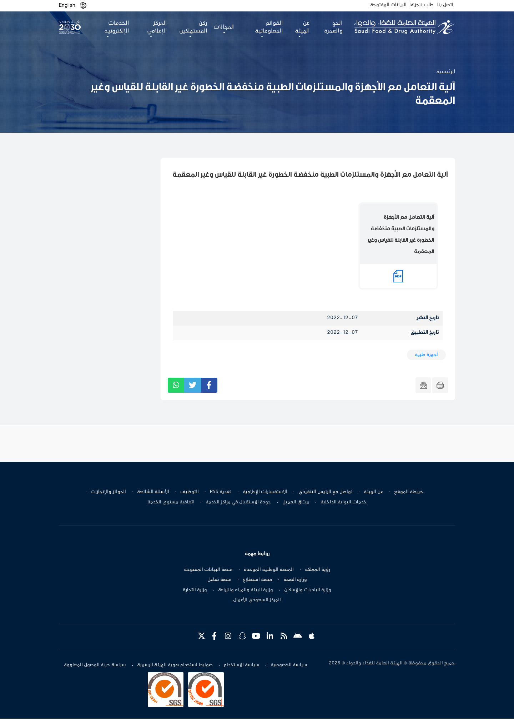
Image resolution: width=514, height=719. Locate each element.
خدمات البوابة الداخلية (344, 502)
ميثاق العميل (295, 502)
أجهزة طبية (426, 355)
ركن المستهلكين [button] (192, 27)
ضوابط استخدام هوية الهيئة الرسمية (175, 665)
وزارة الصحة (295, 580)
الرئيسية (445, 71)
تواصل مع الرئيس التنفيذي (325, 492)
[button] (83, 5)
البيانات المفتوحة (388, 5)
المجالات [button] (223, 27)
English (67, 5)
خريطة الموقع (408, 492)
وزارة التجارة (195, 590)
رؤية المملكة (317, 570)
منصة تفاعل (219, 580)
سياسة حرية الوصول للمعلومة (95, 665)
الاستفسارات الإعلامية (265, 492)
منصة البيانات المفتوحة (208, 570)
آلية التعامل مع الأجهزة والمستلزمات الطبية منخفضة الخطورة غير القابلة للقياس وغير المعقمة (401, 234)
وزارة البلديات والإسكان (307, 590)
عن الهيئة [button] (300, 27)
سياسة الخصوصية (289, 665)
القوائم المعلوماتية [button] (268, 27)
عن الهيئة (373, 492)
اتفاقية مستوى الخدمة (171, 502)
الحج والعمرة (332, 27)
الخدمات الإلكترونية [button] (116, 27)
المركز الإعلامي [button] (156, 27)
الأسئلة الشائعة (153, 492)
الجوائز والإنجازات (108, 492)
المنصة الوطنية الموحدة (269, 570)
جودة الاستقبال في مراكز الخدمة (238, 502)
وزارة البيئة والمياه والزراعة (245, 590)
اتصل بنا (445, 5)
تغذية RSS (221, 492)
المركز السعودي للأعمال (257, 600)
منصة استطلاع (257, 580)
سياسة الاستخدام (241, 665)
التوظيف (189, 492)
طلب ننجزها (421, 5)
